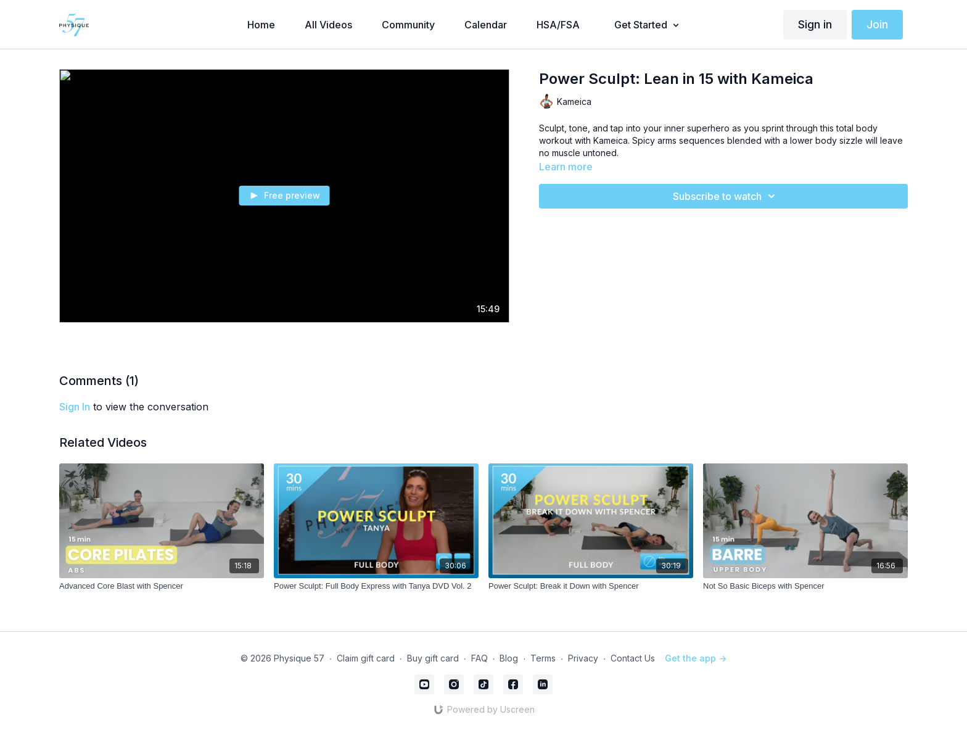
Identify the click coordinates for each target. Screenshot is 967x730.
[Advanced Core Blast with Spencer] (161, 586)
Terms (543, 658)
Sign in (815, 24)
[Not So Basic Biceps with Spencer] (805, 586)
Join (877, 24)
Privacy (583, 658)
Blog (509, 658)
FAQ (479, 658)
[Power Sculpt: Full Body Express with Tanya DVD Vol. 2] (376, 586)
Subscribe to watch (726, 196)
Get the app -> (695, 658)
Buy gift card (433, 658)
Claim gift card (366, 658)
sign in (74, 406)
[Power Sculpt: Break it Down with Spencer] (590, 586)
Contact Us (633, 658)
